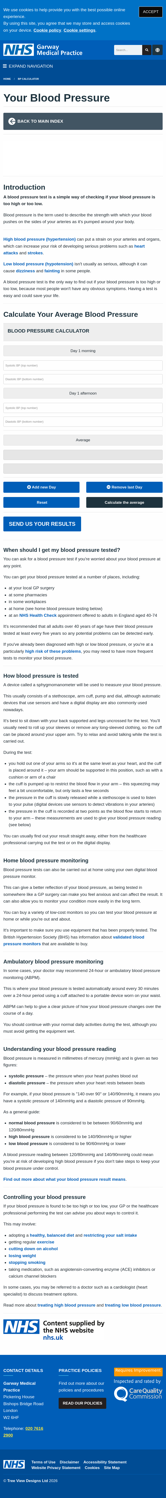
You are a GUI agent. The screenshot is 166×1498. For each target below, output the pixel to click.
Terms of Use (43, 1462)
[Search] (128, 50)
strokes (35, 253)
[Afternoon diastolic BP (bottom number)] (83, 422)
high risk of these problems (53, 651)
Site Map (112, 1468)
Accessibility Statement (105, 1462)
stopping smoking (27, 1262)
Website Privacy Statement (55, 1468)
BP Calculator (28, 79)
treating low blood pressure (133, 1305)
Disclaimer (69, 1462)
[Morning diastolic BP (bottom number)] (83, 379)
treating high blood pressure (66, 1305)
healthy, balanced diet (52, 1235)
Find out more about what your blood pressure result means (64, 1179)
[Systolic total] (83, 455)
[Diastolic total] (83, 469)
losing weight (22, 1255)
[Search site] (146, 50)
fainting (52, 271)
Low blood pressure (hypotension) (38, 264)
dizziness (25, 271)
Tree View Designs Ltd (27, 1481)
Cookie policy (47, 30)
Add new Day (41, 487)
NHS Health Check (38, 615)
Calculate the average (124, 502)
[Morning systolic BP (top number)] (83, 365)
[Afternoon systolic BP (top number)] (83, 408)
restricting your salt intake (110, 1235)
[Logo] (43, 50)
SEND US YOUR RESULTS (42, 524)
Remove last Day (124, 487)
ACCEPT (151, 12)
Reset (41, 502)
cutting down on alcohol (33, 1248)
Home (7, 79)
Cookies (92, 1468)
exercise (45, 1242)
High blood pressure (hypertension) (39, 239)
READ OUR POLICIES (82, 1403)
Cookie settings (79, 30)
